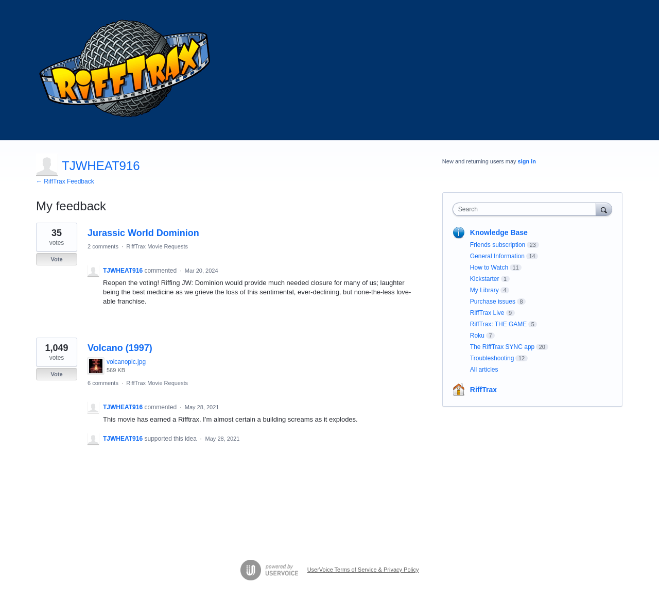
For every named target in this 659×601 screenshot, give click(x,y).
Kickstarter (484, 278)
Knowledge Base (499, 232)
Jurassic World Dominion (143, 233)
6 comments (103, 383)
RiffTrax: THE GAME (498, 324)
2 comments (103, 246)
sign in (527, 161)
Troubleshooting (492, 358)
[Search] (604, 209)
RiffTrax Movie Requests (157, 246)
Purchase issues (492, 301)
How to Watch (489, 267)
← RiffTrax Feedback (65, 181)
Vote (56, 259)
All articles (484, 369)
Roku (477, 335)
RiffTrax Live (487, 312)
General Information (497, 256)
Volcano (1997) (120, 348)
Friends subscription (497, 244)
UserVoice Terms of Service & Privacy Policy (363, 569)
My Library (484, 290)
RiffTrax (483, 390)
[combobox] (527, 209)
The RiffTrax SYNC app (502, 346)
